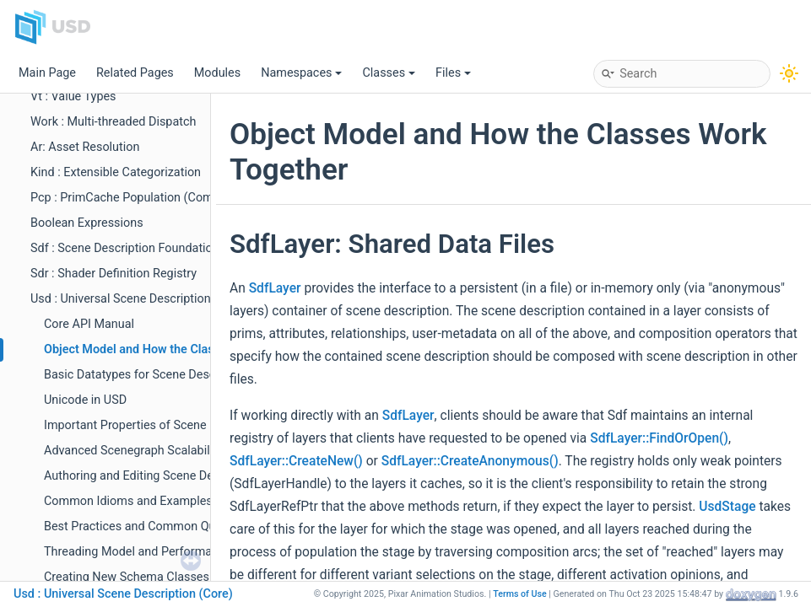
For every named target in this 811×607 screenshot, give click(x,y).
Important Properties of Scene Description (157, 425)
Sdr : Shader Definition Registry (113, 273)
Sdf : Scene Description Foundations (127, 248)
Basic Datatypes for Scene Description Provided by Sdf (191, 375)
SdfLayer (275, 288)
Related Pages (135, 73)
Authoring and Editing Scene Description (152, 476)
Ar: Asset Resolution (84, 147)
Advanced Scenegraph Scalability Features (158, 450)
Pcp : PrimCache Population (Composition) (145, 198)
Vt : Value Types (73, 96)
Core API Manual (89, 324)
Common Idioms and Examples (128, 501)
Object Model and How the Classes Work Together (180, 349)
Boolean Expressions (86, 223)
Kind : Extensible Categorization (115, 172)
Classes (388, 73)
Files (453, 73)
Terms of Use (520, 593)
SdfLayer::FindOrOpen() (659, 438)
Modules (217, 73)
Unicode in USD (85, 400)
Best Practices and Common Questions (149, 526)
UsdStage (727, 506)
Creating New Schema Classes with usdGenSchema (183, 577)
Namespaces (301, 73)
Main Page (47, 73)
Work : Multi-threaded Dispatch (113, 122)
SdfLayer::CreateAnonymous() (470, 461)
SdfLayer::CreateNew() (296, 461)
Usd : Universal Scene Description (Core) (138, 299)
